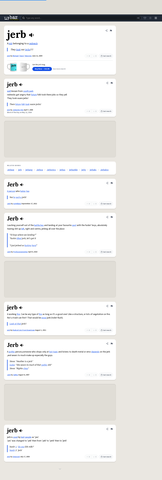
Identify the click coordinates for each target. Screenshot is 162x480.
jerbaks (93, 169)
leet (23, 437)
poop (44, 317)
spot (74, 225)
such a (19, 197)
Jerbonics (51, 169)
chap (25, 368)
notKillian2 (17, 203)
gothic (12, 351)
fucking (27, 245)
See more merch (59, 69)
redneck (33, 43)
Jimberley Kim (18, 110)
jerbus (62, 169)
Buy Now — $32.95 (42, 69)
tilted (19, 238)
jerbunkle (73, 169)
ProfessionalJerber (20, 252)
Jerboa (39, 169)
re (14, 197)
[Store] (144, 18)
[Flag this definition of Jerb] (112, 183)
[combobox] (81, 17)
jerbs (27, 49)
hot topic (53, 351)
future (34, 94)
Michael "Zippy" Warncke (22, 56)
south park (28, 91)
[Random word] (137, 17)
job (10, 43)
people (28, 437)
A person (11, 191)
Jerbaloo (104, 169)
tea (27, 191)
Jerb (9, 203)
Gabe (12, 365)
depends (95, 351)
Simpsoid (16, 456)
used (15, 437)
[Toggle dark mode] (150, 18)
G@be (15, 375)
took (18, 49)
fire (18, 314)
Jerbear (10, 169)
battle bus (39, 225)
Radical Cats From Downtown (24, 330)
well (9, 91)
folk (23, 104)
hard (34, 245)
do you (21, 446)
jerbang (29, 169)
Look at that (15, 323)
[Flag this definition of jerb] (111, 31)
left (22, 228)
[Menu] (155, 18)
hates (23, 191)
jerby (83, 169)
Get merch (106, 56)
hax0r (12, 450)
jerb (8, 56)
